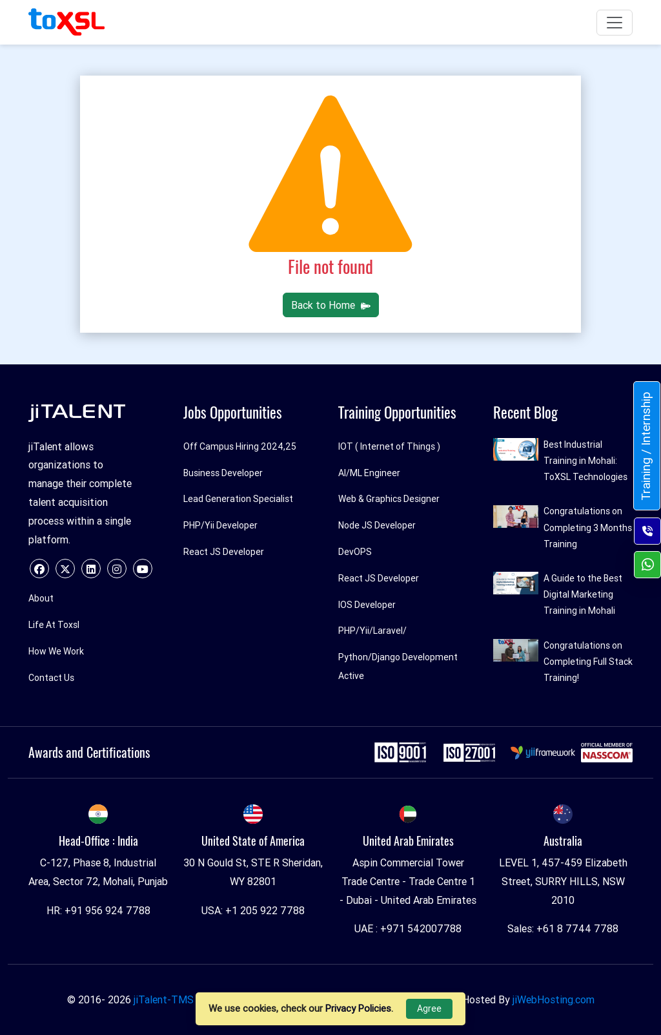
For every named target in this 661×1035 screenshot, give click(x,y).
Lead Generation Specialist (238, 499)
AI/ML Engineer (369, 473)
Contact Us (51, 678)
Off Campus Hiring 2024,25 (239, 446)
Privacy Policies (358, 1008)
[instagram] (117, 568)
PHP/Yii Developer (220, 525)
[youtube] (142, 568)
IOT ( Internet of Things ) (389, 446)
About (41, 598)
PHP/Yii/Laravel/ (372, 630)
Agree (429, 1008)
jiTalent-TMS (164, 999)
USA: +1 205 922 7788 (253, 910)
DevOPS (355, 552)
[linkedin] (91, 568)
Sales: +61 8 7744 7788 (562, 928)
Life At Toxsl (53, 625)
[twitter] (65, 568)
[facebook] (39, 568)
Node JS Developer (377, 525)
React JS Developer (223, 552)
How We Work (56, 651)
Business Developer (223, 473)
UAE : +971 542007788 (408, 928)
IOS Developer (367, 605)
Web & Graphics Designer (389, 499)
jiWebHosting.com (554, 999)
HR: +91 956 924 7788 (98, 910)
